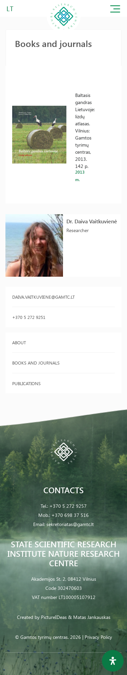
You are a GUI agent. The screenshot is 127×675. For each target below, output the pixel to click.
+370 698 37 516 (70, 515)
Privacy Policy (98, 637)
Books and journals (36, 363)
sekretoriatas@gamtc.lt (70, 524)
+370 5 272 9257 (68, 506)
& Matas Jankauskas (89, 617)
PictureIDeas (54, 617)
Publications (26, 383)
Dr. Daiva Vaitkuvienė (91, 221)
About (19, 342)
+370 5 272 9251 (28, 317)
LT (10, 8)
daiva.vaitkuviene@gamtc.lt (43, 297)
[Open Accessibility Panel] (113, 661)
